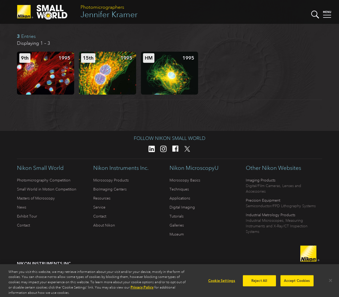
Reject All (259, 282)
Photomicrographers (102, 7)
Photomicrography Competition (43, 180)
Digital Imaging (182, 207)
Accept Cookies (297, 282)
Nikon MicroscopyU (194, 168)
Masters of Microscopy (36, 198)
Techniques (179, 189)
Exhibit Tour (27, 216)
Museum (177, 234)
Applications (180, 198)
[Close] (330, 282)
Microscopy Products (111, 180)
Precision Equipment (263, 200)
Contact (23, 225)
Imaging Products (260, 180)
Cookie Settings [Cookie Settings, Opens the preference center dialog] (221, 282)
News (21, 207)
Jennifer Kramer (109, 14)
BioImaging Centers (110, 189)
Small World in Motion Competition (46, 189)
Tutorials (177, 216)
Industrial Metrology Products (270, 214)
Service (99, 207)
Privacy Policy (142, 289)
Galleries (177, 225)
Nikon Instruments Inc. (121, 168)
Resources (101, 198)
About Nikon (104, 225)
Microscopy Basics (185, 180)
